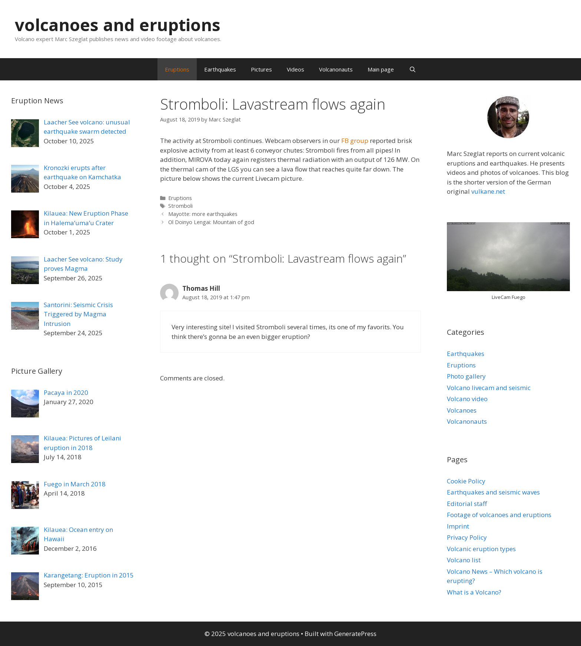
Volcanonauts (336, 69)
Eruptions (177, 69)
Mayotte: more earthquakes (203, 213)
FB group (354, 140)
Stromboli (180, 205)
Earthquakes (220, 69)
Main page (381, 69)
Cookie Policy (466, 481)
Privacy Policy (467, 537)
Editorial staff (467, 503)
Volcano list (464, 560)
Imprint (458, 526)
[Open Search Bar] (412, 69)
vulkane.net (488, 191)
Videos (295, 69)
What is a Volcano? (474, 592)
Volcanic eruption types (481, 549)
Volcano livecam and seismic (489, 387)
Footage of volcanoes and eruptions (499, 514)
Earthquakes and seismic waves (493, 492)
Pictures (261, 69)
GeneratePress (355, 633)
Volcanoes (462, 410)
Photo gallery (466, 376)
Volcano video (467, 398)
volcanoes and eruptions (117, 24)
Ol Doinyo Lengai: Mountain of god (211, 222)
